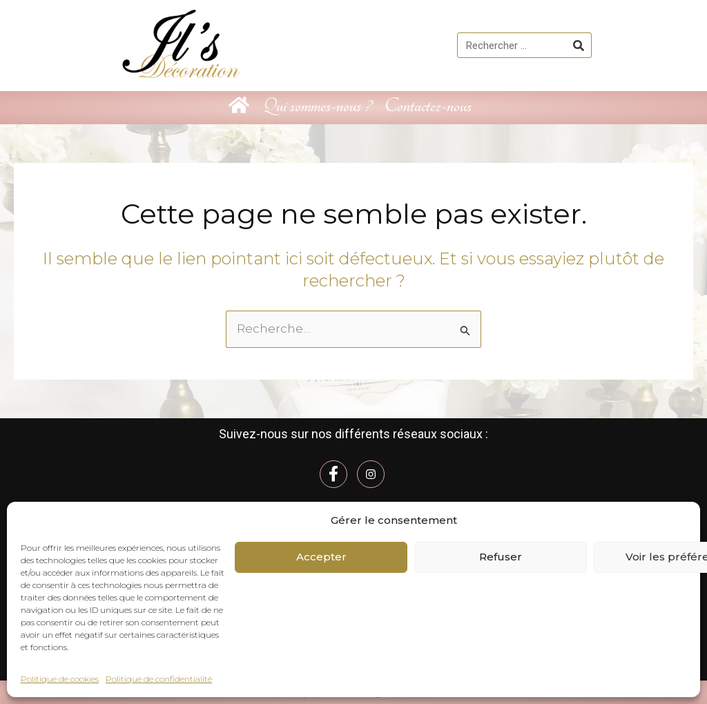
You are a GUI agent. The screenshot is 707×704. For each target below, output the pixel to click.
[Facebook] (333, 473)
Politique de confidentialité (159, 679)
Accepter (321, 556)
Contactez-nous (428, 106)
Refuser (500, 556)
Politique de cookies (60, 679)
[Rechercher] (578, 45)
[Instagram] (371, 473)
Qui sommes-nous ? (317, 106)
